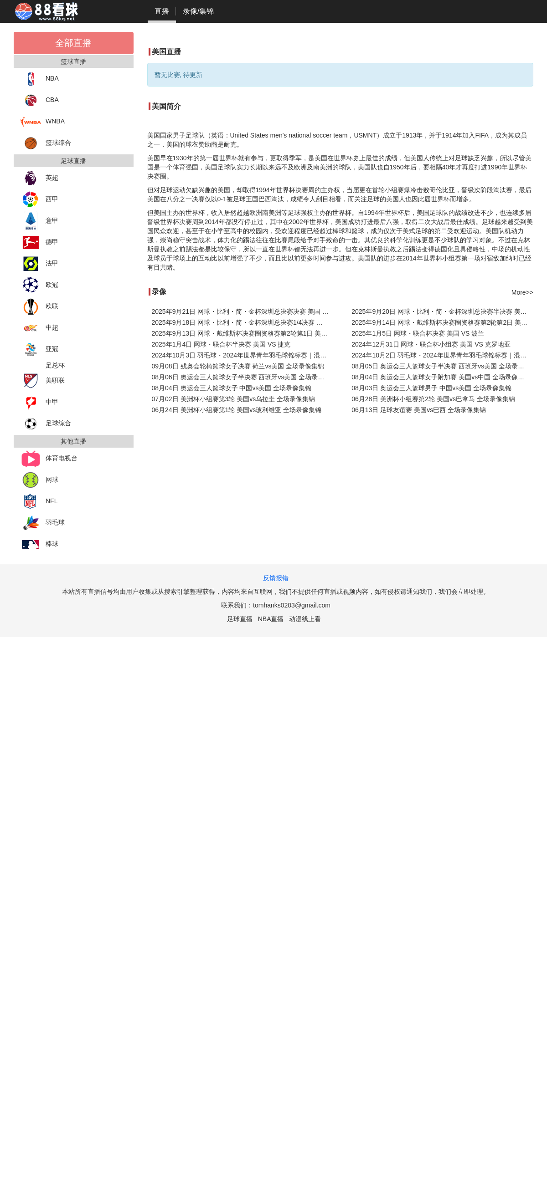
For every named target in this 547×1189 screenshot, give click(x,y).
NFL (39, 501)
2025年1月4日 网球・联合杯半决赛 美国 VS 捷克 (221, 344)
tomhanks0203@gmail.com (291, 605)
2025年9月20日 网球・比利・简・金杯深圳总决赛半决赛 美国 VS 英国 (442, 311)
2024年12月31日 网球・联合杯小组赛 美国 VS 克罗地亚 (431, 344)
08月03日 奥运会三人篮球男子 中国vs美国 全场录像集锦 (431, 388)
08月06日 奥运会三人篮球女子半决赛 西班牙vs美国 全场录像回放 (243, 377)
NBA (40, 79)
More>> (522, 292)
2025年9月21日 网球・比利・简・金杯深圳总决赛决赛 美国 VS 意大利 (243, 311)
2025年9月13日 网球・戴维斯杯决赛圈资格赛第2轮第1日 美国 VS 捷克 (243, 333)
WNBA (43, 122)
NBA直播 (271, 619)
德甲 (39, 242)
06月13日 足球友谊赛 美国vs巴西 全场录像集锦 (418, 409)
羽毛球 (43, 523)
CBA (40, 100)
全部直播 (73, 43)
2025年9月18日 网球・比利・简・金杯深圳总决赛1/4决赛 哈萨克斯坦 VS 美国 (243, 322)
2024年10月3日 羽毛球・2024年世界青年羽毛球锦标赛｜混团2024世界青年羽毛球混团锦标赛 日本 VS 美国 (243, 355)
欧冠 (39, 285)
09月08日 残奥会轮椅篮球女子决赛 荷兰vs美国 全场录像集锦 (238, 366)
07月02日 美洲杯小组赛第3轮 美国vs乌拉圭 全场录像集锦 (233, 399)
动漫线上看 (305, 619)
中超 (39, 328)
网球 (39, 480)
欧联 (39, 306)
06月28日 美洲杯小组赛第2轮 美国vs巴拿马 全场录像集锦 (433, 399)
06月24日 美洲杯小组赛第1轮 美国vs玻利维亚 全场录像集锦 (237, 409)
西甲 (39, 199)
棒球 (39, 544)
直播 (162, 11)
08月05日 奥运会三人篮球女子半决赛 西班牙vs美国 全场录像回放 (442, 366)
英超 (39, 178)
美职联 (43, 381)
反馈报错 (276, 578)
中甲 (39, 402)
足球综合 (46, 423)
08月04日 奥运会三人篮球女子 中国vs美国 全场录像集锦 (232, 388)
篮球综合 (46, 143)
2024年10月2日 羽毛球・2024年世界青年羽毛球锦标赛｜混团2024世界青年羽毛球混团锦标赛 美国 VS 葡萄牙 (442, 355)
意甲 (39, 221)
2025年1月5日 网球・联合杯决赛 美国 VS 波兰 (417, 333)
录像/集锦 (198, 11)
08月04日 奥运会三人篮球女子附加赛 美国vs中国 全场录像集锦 (441, 377)
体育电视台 (49, 459)
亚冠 (39, 349)
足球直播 (240, 619)
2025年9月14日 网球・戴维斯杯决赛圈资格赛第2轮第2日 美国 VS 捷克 (442, 322)
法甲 (39, 264)
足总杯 (55, 365)
